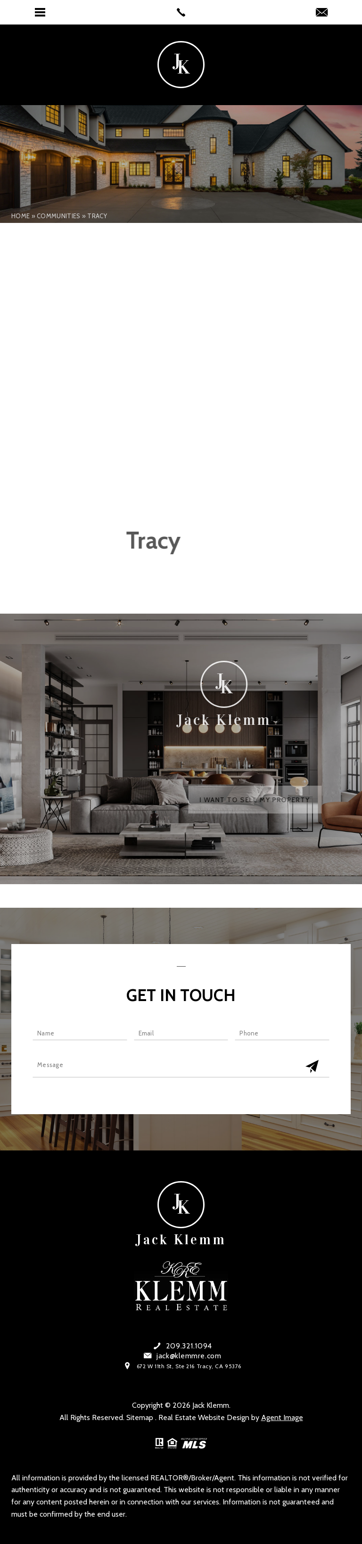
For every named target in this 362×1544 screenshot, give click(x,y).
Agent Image (282, 1417)
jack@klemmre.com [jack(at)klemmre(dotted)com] (188, 1356)
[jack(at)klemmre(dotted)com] (322, 13)
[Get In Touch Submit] (312, 1067)
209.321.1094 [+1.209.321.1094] (189, 1346)
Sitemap (139, 1417)
